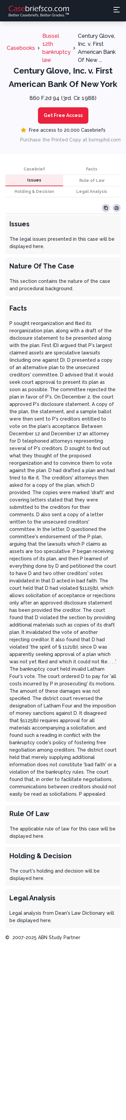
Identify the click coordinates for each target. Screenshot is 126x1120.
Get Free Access (63, 115)
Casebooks (21, 48)
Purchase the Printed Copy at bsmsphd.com (70, 139)
